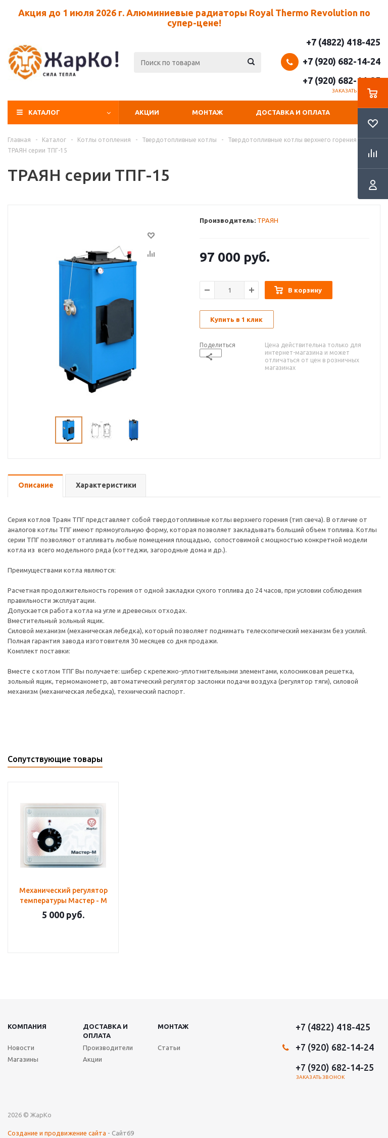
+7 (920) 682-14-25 (341, 80)
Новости (21, 1047)
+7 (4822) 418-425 (343, 41)
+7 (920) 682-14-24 (341, 61)
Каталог (44, 112)
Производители (108, 1047)
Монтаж (207, 112)
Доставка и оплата (293, 112)
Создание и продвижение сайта (57, 1132)
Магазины (23, 1059)
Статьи (169, 1047)
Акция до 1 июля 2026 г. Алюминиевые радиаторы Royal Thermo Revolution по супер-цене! (194, 18)
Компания (27, 1026)
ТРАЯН (267, 220)
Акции (147, 112)
